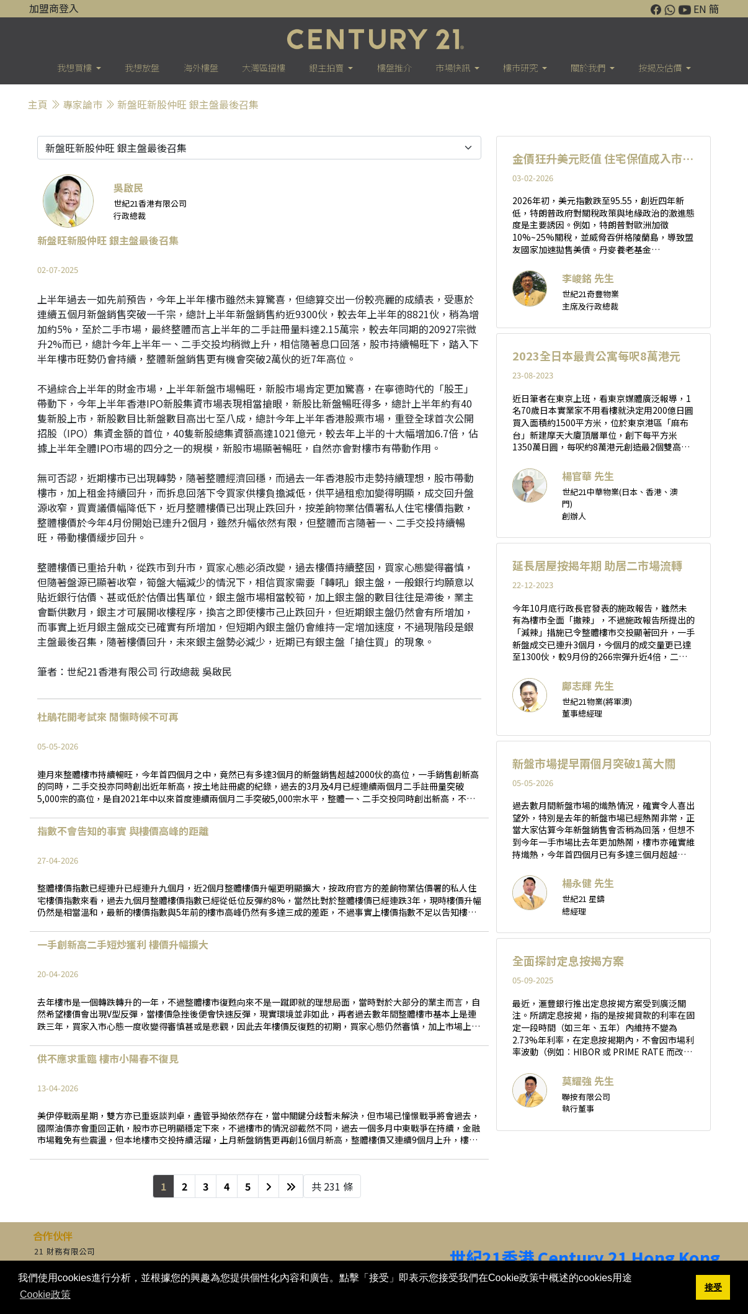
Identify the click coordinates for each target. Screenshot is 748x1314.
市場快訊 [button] (453, 67)
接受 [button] (713, 1287)
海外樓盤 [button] (201, 67)
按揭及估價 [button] (660, 67)
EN (699, 8)
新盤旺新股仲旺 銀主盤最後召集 (188, 104)
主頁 (38, 104)
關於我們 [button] (589, 67)
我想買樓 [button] (75, 67)
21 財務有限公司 (64, 1251)
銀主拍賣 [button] (327, 67)
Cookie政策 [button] (45, 1294)
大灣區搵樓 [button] (263, 67)
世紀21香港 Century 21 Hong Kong (585, 1257)
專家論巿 (82, 104)
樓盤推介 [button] (394, 67)
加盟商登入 (54, 8)
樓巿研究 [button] (521, 67)
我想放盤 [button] (142, 67)
